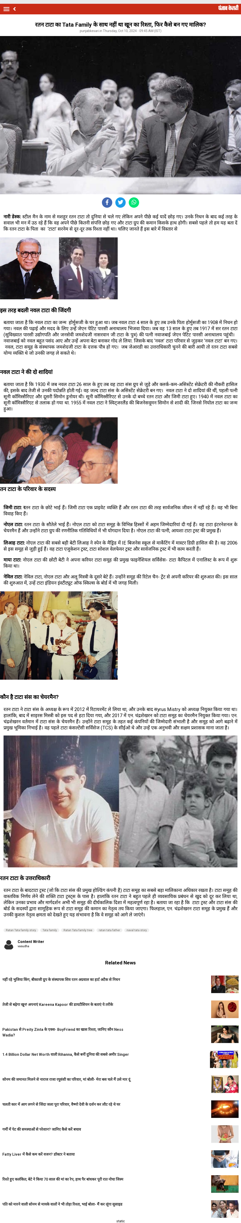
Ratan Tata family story (21, 930)
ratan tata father (109, 930)
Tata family (50, 930)
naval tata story (137, 930)
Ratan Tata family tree (78, 930)
